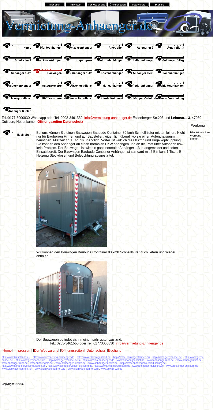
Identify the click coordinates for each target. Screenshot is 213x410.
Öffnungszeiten (49, 121)
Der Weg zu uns (46, 350)
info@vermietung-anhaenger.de (108, 118)
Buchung (115, 350)
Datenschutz (73, 121)
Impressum (23, 350)
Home (7, 350)
